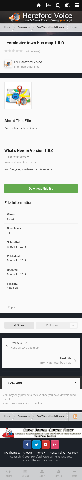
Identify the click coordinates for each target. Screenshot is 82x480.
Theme (40, 452)
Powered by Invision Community (41, 460)
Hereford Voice (30, 62)
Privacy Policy (57, 452)
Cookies (73, 452)
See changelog (18, 156)
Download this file (41, 188)
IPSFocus (26, 452)
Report (12, 307)
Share (19, 325)
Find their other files (26, 66)
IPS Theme (10, 452)
